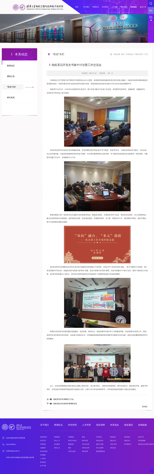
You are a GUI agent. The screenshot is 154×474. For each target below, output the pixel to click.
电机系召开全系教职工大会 (60, 399)
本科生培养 (85, 444)
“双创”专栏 (11, 87)
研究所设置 (43, 451)
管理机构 (43, 444)
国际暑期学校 (100, 451)
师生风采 (11, 97)
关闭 (144, 407)
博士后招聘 (99, 448)
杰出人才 (57, 440)
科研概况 (71, 437)
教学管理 (85, 440)
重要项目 (71, 444)
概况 (83, 437)
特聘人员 (57, 448)
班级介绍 (127, 440)
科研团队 (43, 455)
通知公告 (11, 76)
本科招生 (99, 437)
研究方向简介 (72, 440)
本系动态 (129, 54)
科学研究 (72, 425)
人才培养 (86, 425)
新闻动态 (11, 66)
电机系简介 (43, 437)
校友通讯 (128, 425)
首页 (122, 54)
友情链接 (142, 425)
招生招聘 (100, 425)
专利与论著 (71, 451)
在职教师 (57, 444)
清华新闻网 (141, 440)
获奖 (69, 448)
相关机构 (43, 462)
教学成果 (85, 451)
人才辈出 (43, 458)
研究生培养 (85, 448)
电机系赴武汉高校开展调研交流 (62, 404)
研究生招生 (99, 440)
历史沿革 (43, 440)
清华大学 (141, 437)
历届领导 (43, 448)
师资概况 (57, 437)
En (150, 10)
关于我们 (44, 425)
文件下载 (43, 466)
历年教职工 (127, 444)
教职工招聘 (99, 444)
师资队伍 (58, 425)
